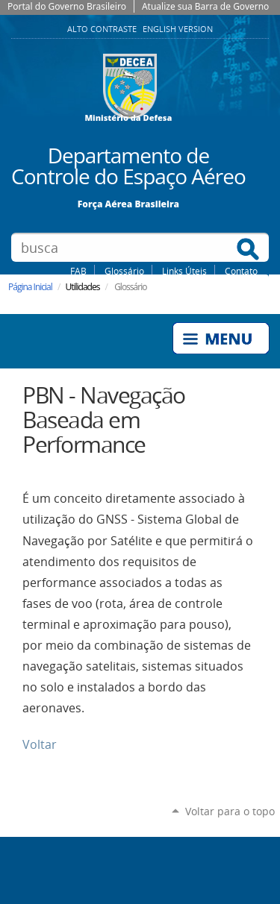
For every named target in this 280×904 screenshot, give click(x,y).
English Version (178, 29)
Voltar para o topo (230, 811)
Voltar (39, 745)
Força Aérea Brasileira (128, 203)
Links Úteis (184, 271)
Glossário (124, 271)
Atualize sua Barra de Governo (205, 6)
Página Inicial (30, 286)
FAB (78, 271)
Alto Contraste (103, 29)
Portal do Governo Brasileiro (66, 6)
